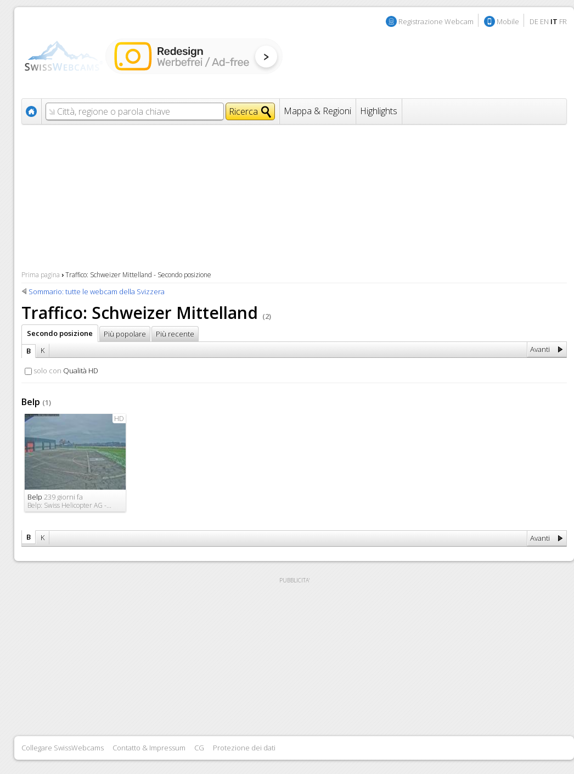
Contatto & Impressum (148, 748)
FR (563, 21)
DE (534, 21)
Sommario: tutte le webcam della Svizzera (97, 291)
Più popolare (125, 334)
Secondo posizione (60, 333)
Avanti (540, 349)
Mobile (508, 21)
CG (199, 748)
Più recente (175, 334)
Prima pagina (40, 274)
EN (544, 21)
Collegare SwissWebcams (62, 748)
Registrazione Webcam (436, 21)
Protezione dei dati (244, 748)
